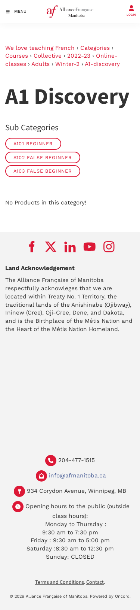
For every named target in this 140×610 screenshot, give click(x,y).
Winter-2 (67, 64)
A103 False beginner (42, 171)
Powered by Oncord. (110, 596)
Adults (40, 64)
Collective (48, 55)
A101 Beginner (33, 143)
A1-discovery (102, 64)
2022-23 (78, 55)
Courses (16, 55)
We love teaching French (40, 48)
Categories (95, 48)
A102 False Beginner (42, 157)
